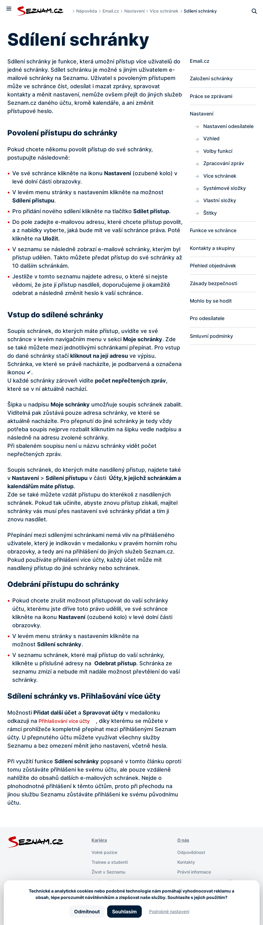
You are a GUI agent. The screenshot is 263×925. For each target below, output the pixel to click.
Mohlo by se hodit (213, 322)
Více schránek (167, 10)
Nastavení (138, 10)
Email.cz (114, 10)
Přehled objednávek (216, 285)
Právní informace (197, 872)
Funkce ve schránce (216, 248)
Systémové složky (227, 204)
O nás (184, 840)
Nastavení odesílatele (217, 133)
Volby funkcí (219, 164)
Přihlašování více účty (67, 721)
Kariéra (100, 840)
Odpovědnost (193, 852)
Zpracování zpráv (226, 177)
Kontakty (187, 862)
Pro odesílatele (209, 340)
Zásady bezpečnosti (216, 303)
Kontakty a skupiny (215, 267)
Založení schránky (214, 80)
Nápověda (90, 10)
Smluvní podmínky (214, 359)
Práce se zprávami (214, 98)
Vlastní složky (221, 217)
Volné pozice (107, 852)
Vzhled (212, 151)
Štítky (211, 230)
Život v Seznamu (111, 872)
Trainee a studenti (112, 862)
